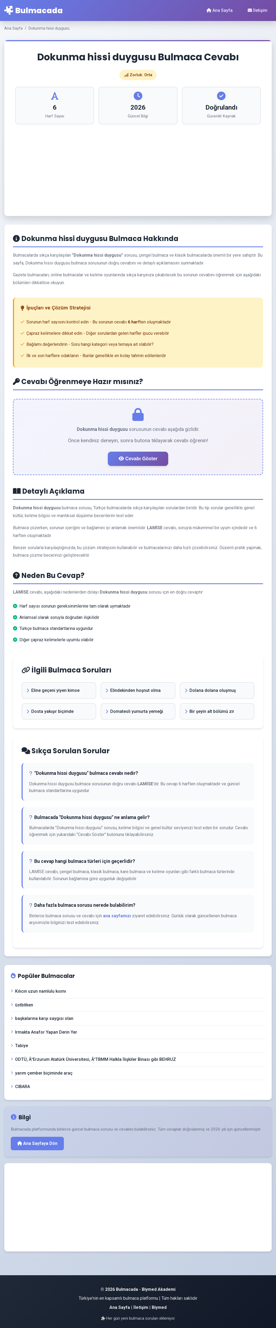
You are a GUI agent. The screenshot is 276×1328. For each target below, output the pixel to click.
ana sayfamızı (117, 915)
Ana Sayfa (219, 10)
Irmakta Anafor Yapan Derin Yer (44, 1032)
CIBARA (20, 1086)
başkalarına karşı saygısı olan (42, 1018)
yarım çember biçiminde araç (42, 1073)
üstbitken (22, 1005)
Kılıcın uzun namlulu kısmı (38, 991)
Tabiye (19, 1045)
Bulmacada (33, 10)
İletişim (257, 10)
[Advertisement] (138, 165)
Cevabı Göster (138, 458)
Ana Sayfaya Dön (37, 1143)
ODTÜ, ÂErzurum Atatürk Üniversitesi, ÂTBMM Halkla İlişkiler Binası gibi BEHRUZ (93, 1059)
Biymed (159, 1307)
